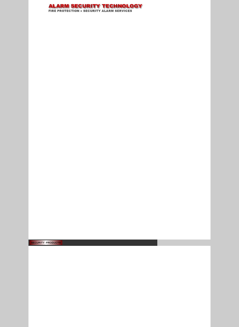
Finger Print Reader (40, 100)
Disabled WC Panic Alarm (43, 57)
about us (112, 317)
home (102, 317)
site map (137, 317)
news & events (200, 317)
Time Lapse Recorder (41, 76)
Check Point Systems (41, 120)
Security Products (99, 29)
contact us (125, 317)
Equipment (35, 88)
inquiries (186, 317)
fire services (172, 317)
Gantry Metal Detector (41, 132)
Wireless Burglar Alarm (42, 112)
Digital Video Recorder (42, 68)
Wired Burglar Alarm (40, 108)
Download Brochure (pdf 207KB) (168, 77)
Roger (33, 96)
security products (154, 317)
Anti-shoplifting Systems (43, 60)
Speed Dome (37, 84)
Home (84, 29)
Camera (34, 80)
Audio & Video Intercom (42, 124)
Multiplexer (35, 72)
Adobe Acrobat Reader (187, 39)
